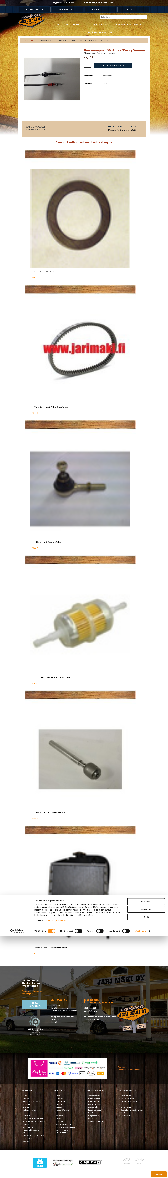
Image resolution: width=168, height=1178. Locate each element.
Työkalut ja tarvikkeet (129, 1101)
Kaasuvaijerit (70, 40)
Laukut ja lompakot (95, 1110)
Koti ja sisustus (93, 1116)
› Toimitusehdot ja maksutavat (128, 1070)
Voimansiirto (27, 1124)
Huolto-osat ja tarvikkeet (31, 1101)
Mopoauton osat (99, 25)
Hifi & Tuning (60, 1104)
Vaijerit (59, 40)
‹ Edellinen (28, 40)
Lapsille (90, 1113)
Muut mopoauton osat (63, 1124)
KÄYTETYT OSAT (62, 1130)
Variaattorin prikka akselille (45, 272)
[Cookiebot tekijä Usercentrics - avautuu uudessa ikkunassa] (17, 1173)
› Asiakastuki (122, 1067)
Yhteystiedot (95, 9)
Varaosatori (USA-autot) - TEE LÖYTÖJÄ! (32, 1131)
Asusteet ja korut (94, 1107)
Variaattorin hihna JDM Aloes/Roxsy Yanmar (51, 407)
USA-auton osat (74, 25)
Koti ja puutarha (126, 1096)
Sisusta (25, 1113)
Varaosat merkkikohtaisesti (65, 1127)
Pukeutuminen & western (128, 25)
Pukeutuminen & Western (95, 1090)
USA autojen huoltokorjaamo (34, 9)
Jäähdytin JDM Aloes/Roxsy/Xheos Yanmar (50, 948)
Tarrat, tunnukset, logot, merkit (33, 1119)
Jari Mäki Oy (128, 9)
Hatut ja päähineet (94, 1101)
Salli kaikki (146, 1143)
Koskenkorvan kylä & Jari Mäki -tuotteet (131, 1111)
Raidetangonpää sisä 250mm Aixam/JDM (49, 812)
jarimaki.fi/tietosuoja (56, 1162)
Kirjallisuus (26, 1104)
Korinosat (26, 1107)
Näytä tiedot (141, 1173)
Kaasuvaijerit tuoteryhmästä (122, 130)
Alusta (25, 1096)
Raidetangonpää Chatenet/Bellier (47, 542)
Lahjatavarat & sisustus (99, 32)
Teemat (124, 1104)
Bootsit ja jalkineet (94, 1104)
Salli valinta (146, 1151)
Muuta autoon (28, 1127)
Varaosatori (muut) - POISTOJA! (34, 1135)
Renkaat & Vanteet (62, 1110)
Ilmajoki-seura (126, 1115)
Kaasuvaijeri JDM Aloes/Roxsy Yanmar (94, 40)
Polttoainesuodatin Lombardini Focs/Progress (52, 677)
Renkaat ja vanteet (29, 1110)
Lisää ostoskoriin (113, 66)
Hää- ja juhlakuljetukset (66, 9)
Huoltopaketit (60, 1101)
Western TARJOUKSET (96, 1121)
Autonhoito (26, 1099)
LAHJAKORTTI (61, 1133)
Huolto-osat (59, 1099)
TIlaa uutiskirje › (35, 1004)
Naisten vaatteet (94, 1099)
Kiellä (146, 1159)
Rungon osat (60, 1113)
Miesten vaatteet (94, 1096)
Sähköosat (26, 1116)
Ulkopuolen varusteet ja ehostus (34, 1121)
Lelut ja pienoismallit (128, 1099)
